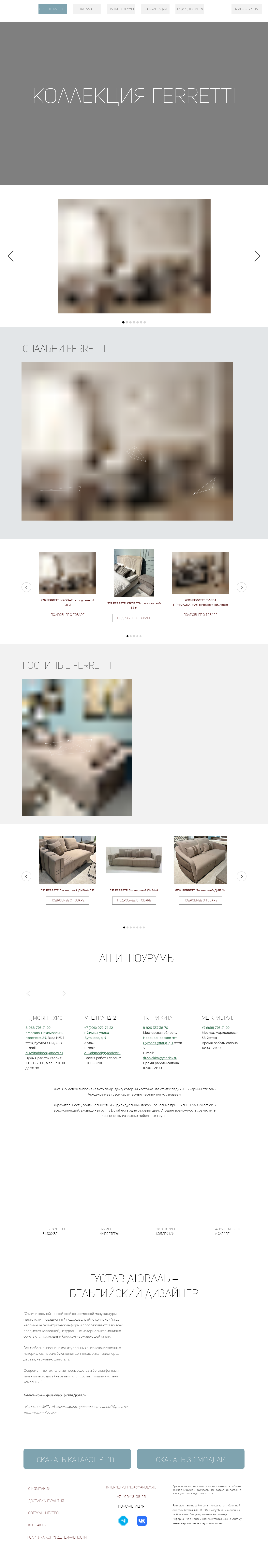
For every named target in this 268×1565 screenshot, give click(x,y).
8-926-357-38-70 (155, 1028)
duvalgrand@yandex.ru (102, 1053)
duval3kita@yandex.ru (160, 1058)
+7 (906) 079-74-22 (98, 1028)
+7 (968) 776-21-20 (216, 1028)
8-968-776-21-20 (38, 1028)
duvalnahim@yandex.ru (44, 1053)
